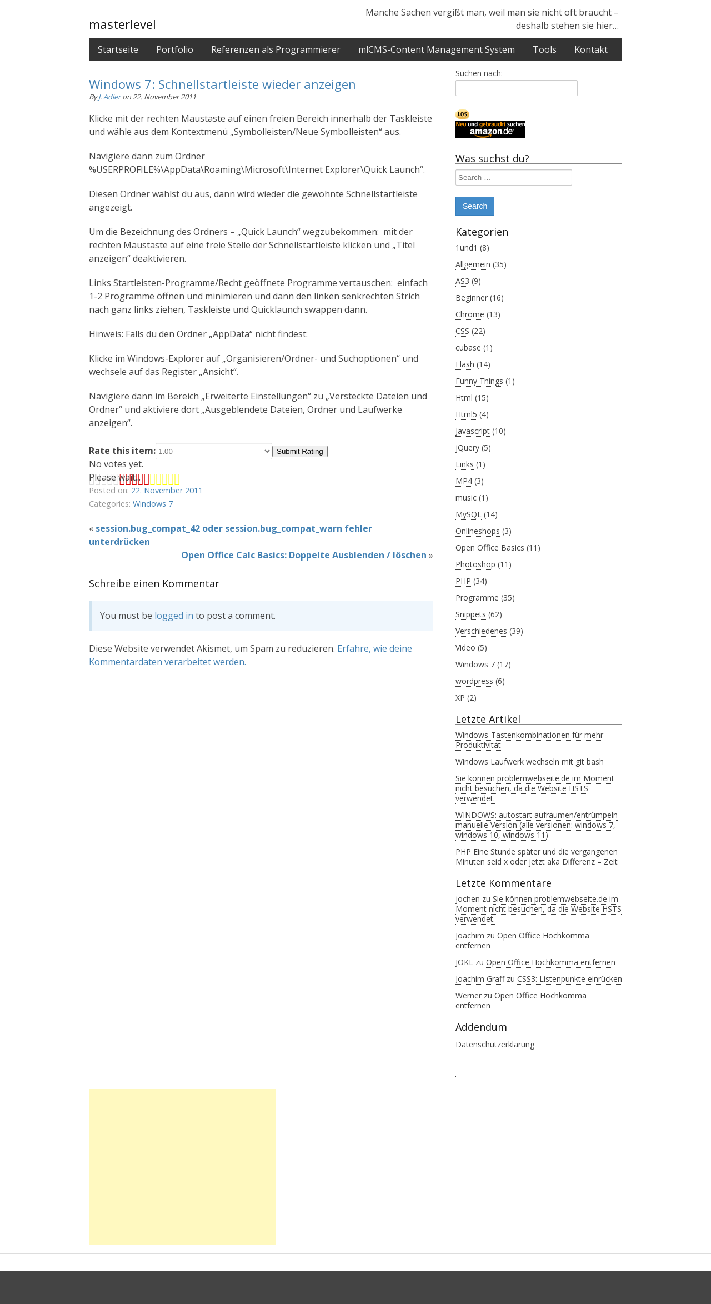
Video (465, 647)
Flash (464, 364)
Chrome (469, 314)
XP (460, 697)
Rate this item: (180, 450)
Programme (477, 597)
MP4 (463, 481)
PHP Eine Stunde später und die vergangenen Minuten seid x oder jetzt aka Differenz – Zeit (536, 856)
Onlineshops (477, 531)
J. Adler (110, 97)
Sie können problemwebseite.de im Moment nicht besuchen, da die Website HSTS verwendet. (534, 788)
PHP (463, 581)
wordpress (474, 681)
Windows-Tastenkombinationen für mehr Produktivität (529, 740)
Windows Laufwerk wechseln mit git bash (529, 761)
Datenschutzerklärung (494, 1044)
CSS (462, 331)
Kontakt (591, 49)
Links (464, 464)
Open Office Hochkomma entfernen (522, 940)
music (466, 497)
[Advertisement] (182, 1167)
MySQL (468, 514)
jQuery (467, 447)
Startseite (118, 49)
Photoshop (475, 564)
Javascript (472, 431)
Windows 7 (153, 503)
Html (464, 397)
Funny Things (479, 381)
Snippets (470, 614)
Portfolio (174, 49)
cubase (468, 347)
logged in (173, 615)
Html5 (466, 414)
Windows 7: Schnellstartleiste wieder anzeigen (222, 84)
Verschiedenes (481, 631)
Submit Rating (300, 451)
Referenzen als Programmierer (276, 49)
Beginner (471, 297)
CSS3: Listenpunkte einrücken (569, 978)
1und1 (466, 247)
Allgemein (472, 264)
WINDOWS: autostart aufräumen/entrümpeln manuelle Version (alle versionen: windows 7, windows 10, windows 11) (536, 825)
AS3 (462, 281)
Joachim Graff (479, 978)
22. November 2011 (167, 490)
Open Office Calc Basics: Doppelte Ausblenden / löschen (304, 555)
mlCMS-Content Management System (436, 49)
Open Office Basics (489, 547)
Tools (545, 49)
